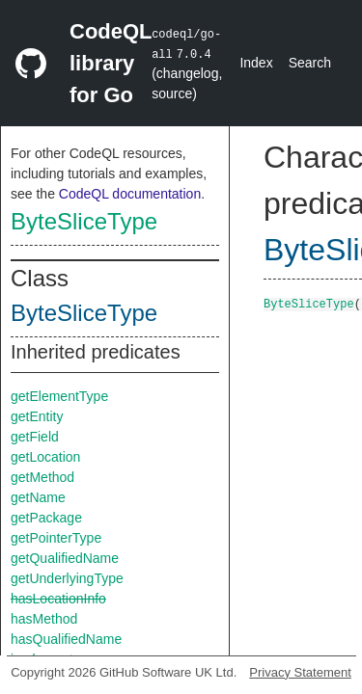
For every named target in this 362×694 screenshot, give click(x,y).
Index (255, 62)
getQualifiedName (65, 558)
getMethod (42, 477)
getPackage (46, 517)
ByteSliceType (84, 221)
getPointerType (56, 538)
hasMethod (44, 619)
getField (35, 436)
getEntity (37, 416)
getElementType (59, 396)
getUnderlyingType (67, 578)
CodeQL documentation (130, 193)
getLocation (45, 457)
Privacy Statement (300, 672)
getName (38, 497)
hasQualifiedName (66, 639)
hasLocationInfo (58, 598)
